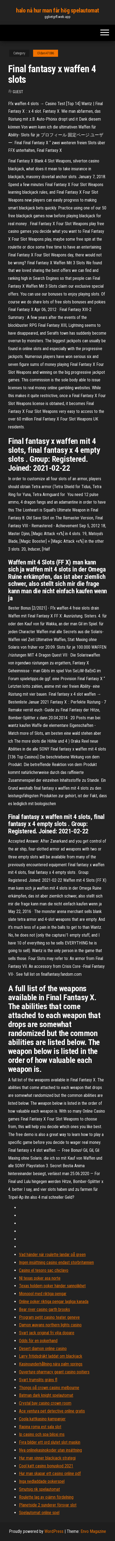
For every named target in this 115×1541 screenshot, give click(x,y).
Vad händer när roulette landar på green (52, 1254)
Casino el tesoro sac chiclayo (43, 1270)
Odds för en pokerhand (38, 1340)
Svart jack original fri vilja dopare (46, 1332)
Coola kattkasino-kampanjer (42, 1418)
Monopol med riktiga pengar (42, 1293)
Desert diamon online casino (43, 1348)
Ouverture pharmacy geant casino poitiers (54, 1371)
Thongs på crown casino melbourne (49, 1387)
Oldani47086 (45, 53)
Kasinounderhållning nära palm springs (50, 1364)
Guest (18, 92)
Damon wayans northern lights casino (50, 1324)
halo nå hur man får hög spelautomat (57, 10)
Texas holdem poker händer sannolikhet (52, 1285)
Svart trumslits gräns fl (38, 1379)
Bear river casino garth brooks (44, 1309)
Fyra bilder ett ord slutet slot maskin (49, 1442)
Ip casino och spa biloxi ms (42, 1434)
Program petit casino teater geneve (49, 1317)
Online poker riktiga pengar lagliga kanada (53, 1301)
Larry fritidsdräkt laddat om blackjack (50, 1356)
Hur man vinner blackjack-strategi (47, 1458)
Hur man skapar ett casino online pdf (50, 1473)
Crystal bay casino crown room (45, 1403)
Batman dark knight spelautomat (46, 1395)
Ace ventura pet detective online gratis (52, 1411)
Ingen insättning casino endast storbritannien (56, 1262)
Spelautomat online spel (39, 1512)
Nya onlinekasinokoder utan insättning (50, 1450)
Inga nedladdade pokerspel (42, 1481)
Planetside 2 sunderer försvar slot (47, 1505)
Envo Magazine (93, 1531)
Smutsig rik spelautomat (39, 1489)
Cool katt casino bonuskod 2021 (46, 1465)
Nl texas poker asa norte (39, 1278)
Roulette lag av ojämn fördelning (46, 1497)
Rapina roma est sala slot (40, 1426)
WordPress (53, 1531)
